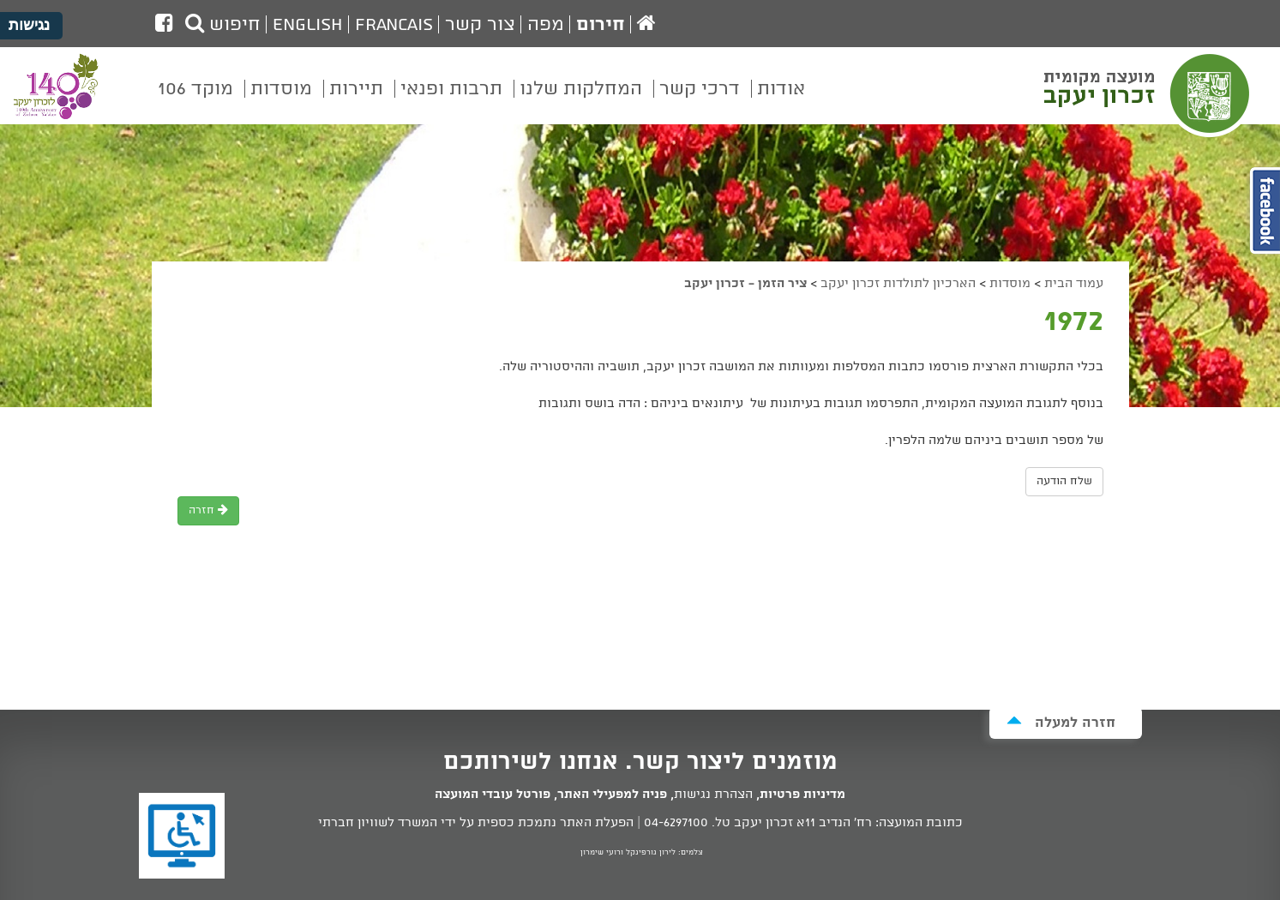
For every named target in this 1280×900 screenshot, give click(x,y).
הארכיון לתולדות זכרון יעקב (898, 283)
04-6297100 (676, 823)
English (308, 25)
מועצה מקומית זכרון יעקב (1148, 93)
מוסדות (1010, 283)
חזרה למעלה (1061, 722)
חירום (600, 25)
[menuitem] (781, 101)
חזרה (208, 510)
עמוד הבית (1073, 283)
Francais (394, 25)
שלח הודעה (1064, 481)
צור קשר (480, 25)
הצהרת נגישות (713, 794)
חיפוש (223, 25)
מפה (545, 25)
